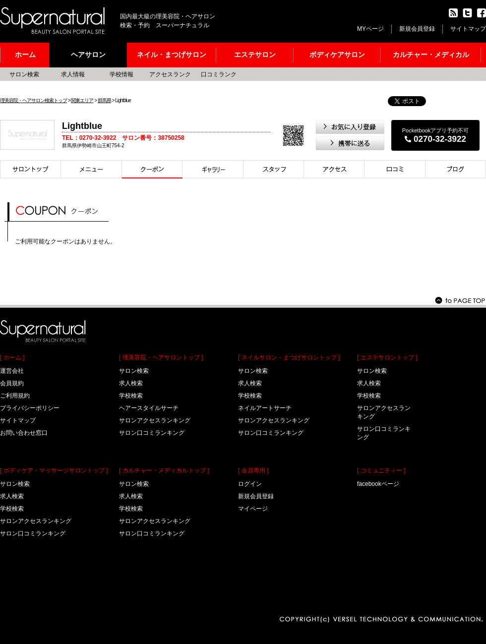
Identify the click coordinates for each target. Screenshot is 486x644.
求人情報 (73, 74)
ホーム (25, 55)
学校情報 (121, 74)
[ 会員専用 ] (253, 470)
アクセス (334, 169)
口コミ (394, 169)
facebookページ (378, 483)
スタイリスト (273, 169)
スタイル (212, 169)
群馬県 (104, 100)
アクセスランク (170, 74)
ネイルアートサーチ (265, 408)
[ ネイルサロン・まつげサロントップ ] (289, 357)
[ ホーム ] (12, 357)
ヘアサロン (88, 55)
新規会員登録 (417, 28)
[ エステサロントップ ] (387, 357)
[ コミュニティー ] (381, 470)
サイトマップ (468, 28)
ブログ (455, 169)
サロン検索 (24, 74)
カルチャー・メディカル (431, 55)
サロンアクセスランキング (35, 521)
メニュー (91, 169)
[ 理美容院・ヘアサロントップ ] (161, 357)
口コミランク (219, 74)
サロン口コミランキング (32, 533)
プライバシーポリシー (30, 408)
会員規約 (12, 383)
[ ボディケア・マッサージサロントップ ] (54, 470)
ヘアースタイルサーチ (149, 408)
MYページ (370, 28)
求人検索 (12, 496)
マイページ (253, 508)
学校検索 (12, 508)
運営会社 (12, 370)
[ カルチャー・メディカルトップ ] (164, 470)
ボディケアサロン (337, 55)
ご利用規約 (15, 395)
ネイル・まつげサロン (171, 55)
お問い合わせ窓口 (24, 432)
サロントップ (30, 169)
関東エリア (82, 100)
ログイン (250, 483)
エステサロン (255, 55)
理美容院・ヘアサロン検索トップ (33, 100)
